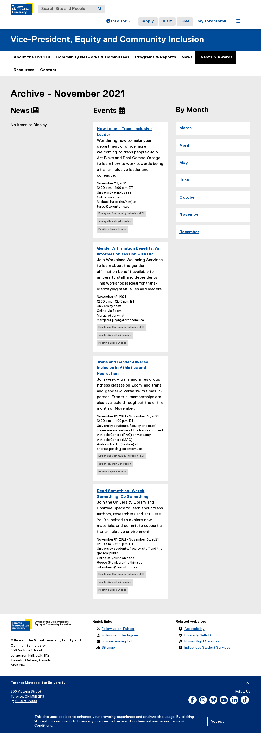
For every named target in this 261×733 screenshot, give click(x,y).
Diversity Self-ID (197, 635)
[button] (118, 21)
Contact (48, 70)
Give (184, 21)
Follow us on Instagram (120, 635)
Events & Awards (215, 57)
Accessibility (194, 629)
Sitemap (108, 647)
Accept (217, 721)
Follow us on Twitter (118, 629)
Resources (24, 70)
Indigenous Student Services (207, 647)
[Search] (100, 9)
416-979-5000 (26, 701)
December (189, 232)
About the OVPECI (32, 57)
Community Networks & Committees (92, 57)
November (189, 215)
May (183, 163)
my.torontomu (212, 21)
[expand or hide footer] (247, 683)
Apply (148, 21)
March (185, 128)
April (184, 146)
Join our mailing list (117, 641)
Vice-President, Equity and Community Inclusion (107, 39)
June (184, 180)
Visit (167, 21)
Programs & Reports (155, 57)
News (187, 57)
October (187, 198)
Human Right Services (201, 641)
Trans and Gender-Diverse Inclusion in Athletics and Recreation (122, 368)
